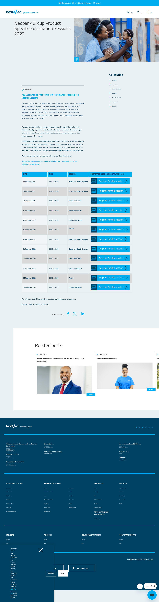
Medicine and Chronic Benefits (54, 506)
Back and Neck (48, 511)
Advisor (117, 93)
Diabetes (72, 496)
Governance (123, 496)
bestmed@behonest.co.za (127, 444)
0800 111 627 (123, 442)
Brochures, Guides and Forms (15, 521)
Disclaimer (9, 572)
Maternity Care (73, 501)
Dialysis (71, 511)
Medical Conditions (121, 97)
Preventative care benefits (77, 516)
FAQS (96, 501)
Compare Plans (11, 516)
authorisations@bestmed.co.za (16, 468)
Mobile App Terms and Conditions (60, 572)
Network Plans (11, 501)
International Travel (50, 521)
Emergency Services (50, 516)
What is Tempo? (99, 529)
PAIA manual (21, 572)
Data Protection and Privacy (37, 572)
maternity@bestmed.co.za (52, 452)
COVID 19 (122, 511)
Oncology (46, 491)
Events (116, 106)
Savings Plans (11, 506)
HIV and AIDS (73, 491)
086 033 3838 (48, 442)
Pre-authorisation (74, 506)
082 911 (73, 3)
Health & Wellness (121, 89)
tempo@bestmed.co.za (126, 459)
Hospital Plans (11, 496)
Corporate (117, 102)
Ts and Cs (30, 597)
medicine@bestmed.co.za (14, 449)
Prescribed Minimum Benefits (53, 496)
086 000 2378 (10, 444)
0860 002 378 (99, 3)
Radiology (47, 501)
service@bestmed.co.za (13, 458)
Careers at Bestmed (125, 501)
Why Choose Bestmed (126, 491)
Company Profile (124, 506)
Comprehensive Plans (13, 511)
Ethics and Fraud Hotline (102, 516)
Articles (96, 491)
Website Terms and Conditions (84, 572)
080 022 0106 (10, 465)
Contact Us (97, 511)
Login (8, 555)
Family (117, 80)
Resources (9, 550)
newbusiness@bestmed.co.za (53, 444)
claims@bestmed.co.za (13, 446)
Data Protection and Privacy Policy (44, 597)
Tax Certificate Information (102, 506)
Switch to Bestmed (12, 491)
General (117, 85)
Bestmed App (98, 496)
